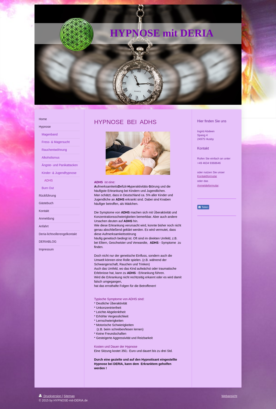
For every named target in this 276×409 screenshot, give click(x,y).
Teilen (203, 207)
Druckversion (50, 396)
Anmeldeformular (207, 185)
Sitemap (69, 396)
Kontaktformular (207, 176)
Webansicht (229, 396)
